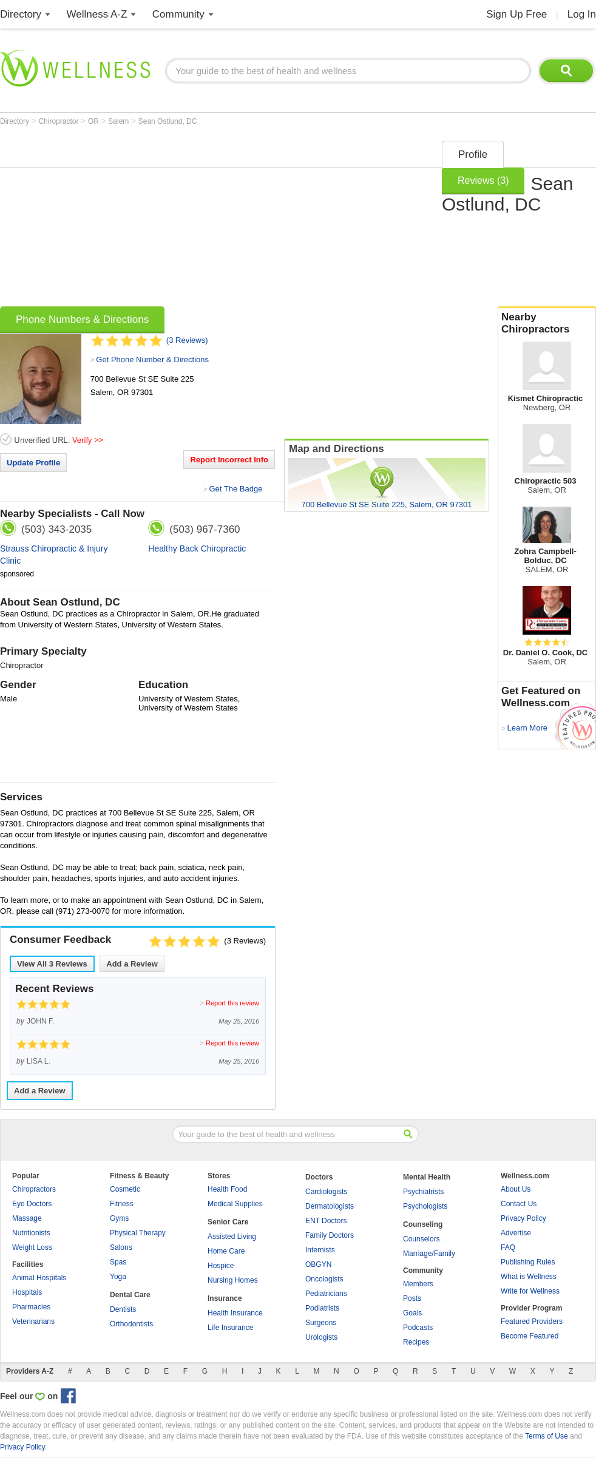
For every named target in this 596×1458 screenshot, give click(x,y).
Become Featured (529, 1336)
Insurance (225, 1298)
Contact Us (519, 1204)
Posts (412, 1298)
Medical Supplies (235, 1204)
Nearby (546, 323)
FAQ (508, 1247)
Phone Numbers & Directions (82, 319)
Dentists (123, 1309)
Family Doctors (329, 1235)
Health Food (227, 1189)
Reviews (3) (483, 180)
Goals (412, 1313)
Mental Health (426, 1177)
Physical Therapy (138, 1233)
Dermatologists (329, 1206)
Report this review (232, 1003)
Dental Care (130, 1295)
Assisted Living (232, 1236)
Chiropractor (59, 121)
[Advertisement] (205, 220)
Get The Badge (235, 488)
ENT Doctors (326, 1221)
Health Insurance (235, 1313)
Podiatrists (322, 1308)
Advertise (516, 1233)
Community (178, 14)
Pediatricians (326, 1293)
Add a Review (132, 963)
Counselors (421, 1239)
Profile (472, 154)
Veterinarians (33, 1321)
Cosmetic (125, 1189)
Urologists (321, 1337)
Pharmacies (31, 1307)
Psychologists (425, 1206)
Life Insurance (230, 1327)
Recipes (416, 1342)
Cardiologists (326, 1191)
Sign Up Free (516, 14)
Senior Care (228, 1222)
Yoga (118, 1276)
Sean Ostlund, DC (167, 121)
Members (418, 1284)
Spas (118, 1262)
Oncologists (324, 1279)
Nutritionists (31, 1233)
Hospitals (27, 1292)
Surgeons (320, 1322)
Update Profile (33, 462)
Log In (581, 14)
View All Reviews (52, 963)
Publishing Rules (528, 1262)
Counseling (422, 1224)
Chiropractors (34, 1189)
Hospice (221, 1265)
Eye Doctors (32, 1204)
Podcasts (418, 1327)
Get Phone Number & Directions (152, 359)
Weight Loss (32, 1247)
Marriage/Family (429, 1253)
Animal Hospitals (39, 1278)
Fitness (122, 1204)
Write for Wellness (530, 1291)
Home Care (226, 1251)
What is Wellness (529, 1276)
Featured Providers (532, 1321)
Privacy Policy (523, 1218)
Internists (320, 1250)
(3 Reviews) (187, 340)
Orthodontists (131, 1324)
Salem (119, 121)
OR (94, 121)
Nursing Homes (233, 1280)
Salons (121, 1247)
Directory (20, 14)
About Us (515, 1189)
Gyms (119, 1218)
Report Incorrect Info (229, 459)
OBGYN (318, 1264)
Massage (27, 1218)
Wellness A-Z (97, 14)
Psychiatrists (423, 1191)
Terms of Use (546, 1436)
